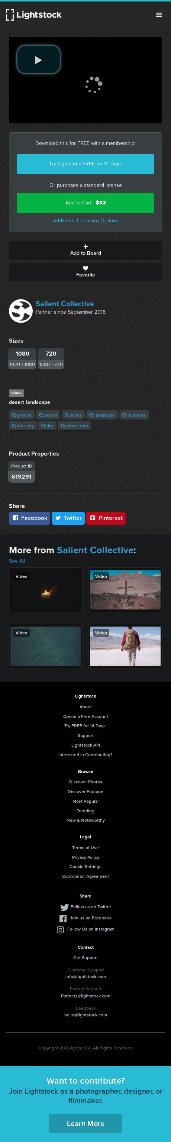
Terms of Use (85, 847)
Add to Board (85, 250)
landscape (102, 415)
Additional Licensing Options (86, 220)
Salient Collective (65, 303)
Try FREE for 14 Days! (85, 725)
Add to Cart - (85, 203)
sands (73, 415)
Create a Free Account (85, 716)
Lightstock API (85, 745)
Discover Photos (85, 782)
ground (22, 415)
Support (86, 735)
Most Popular (85, 801)
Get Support (85, 957)
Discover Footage (85, 791)
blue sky (23, 426)
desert (48, 415)
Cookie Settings (85, 866)
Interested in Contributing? (85, 754)
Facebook (29, 518)
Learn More (85, 1123)
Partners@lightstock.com (85, 996)
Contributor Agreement (85, 876)
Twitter (68, 518)
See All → (20, 561)
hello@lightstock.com (85, 1015)
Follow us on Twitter (91, 906)
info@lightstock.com (85, 976)
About (86, 706)
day (47, 426)
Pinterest (106, 518)
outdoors (134, 415)
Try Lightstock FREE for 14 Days (85, 164)
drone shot (74, 426)
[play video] (38, 59)
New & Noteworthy (86, 820)
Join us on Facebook (91, 918)
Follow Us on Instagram (90, 929)
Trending (85, 811)
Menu (159, 15)
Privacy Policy (85, 857)
